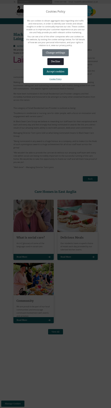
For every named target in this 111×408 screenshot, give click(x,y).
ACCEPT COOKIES (55, 71)
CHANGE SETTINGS (55, 53)
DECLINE (55, 61)
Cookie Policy (55, 79)
